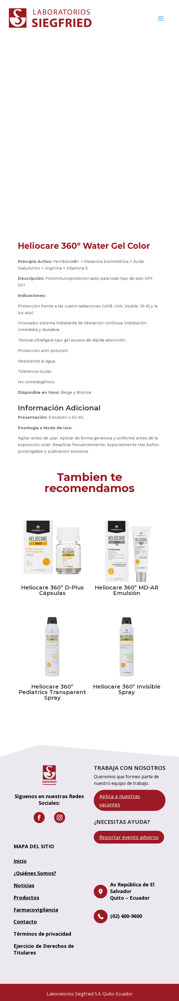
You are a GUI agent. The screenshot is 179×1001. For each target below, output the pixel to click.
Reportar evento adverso (129, 837)
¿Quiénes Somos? (35, 873)
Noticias (24, 885)
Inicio (20, 861)
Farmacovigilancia (36, 909)
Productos (26, 897)
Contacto (25, 921)
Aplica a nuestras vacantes (119, 800)
